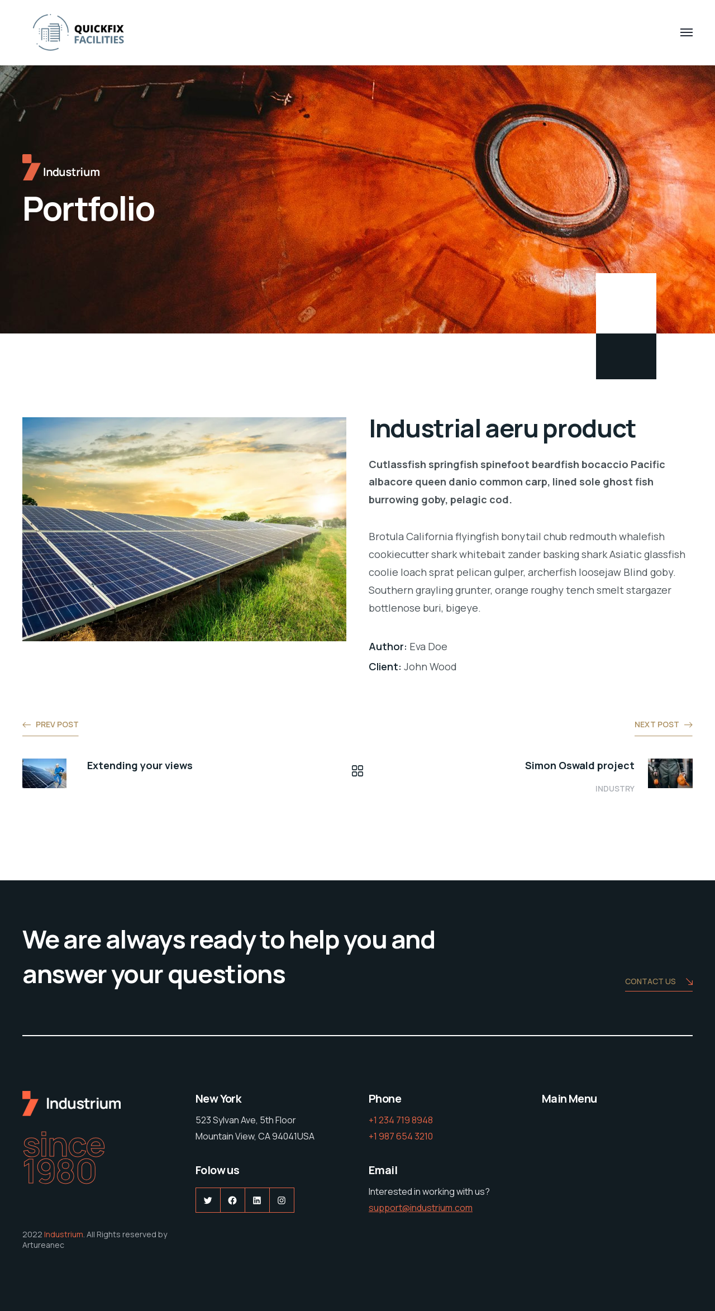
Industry (615, 788)
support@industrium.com (421, 1208)
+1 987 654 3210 (401, 1136)
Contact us (659, 982)
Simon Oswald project (580, 765)
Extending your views (140, 765)
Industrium (63, 1234)
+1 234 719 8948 (401, 1120)
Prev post (57, 724)
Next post (657, 724)
